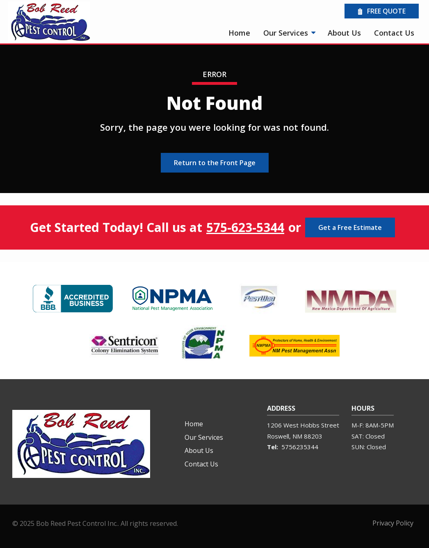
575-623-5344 (245, 227)
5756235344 (299, 447)
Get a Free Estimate (350, 227)
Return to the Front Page (215, 162)
